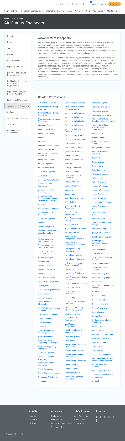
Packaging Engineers (100, 174)
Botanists (41, 223)
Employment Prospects (17, 100)
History (10, 42)
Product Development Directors (100, 207)
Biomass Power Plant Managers (46, 213)
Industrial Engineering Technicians (73, 292)
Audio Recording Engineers (48, 145)
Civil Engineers (43, 294)
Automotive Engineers (46, 160)
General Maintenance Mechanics (73, 177)
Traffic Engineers (98, 350)
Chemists (41, 274)
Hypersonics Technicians (74, 273)
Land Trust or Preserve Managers (73, 331)
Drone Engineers (44, 318)
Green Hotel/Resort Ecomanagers (72, 207)
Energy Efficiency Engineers (48, 373)
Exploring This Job (15, 67)
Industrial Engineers (72, 298)
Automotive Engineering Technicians (47, 154)
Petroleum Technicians (100, 190)
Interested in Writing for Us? (61, 423)
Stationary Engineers (100, 342)
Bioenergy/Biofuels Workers (49, 180)
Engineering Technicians (47, 377)
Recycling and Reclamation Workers (102, 258)
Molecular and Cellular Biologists (100, 142)
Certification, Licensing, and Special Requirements (17, 83)
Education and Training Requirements (16, 74)
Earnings (11, 54)
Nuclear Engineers (98, 162)
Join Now (114, 4)
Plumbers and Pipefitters (101, 202)
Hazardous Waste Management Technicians (75, 244)
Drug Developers (44, 322)
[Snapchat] (98, 420)
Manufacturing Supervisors (75, 361)
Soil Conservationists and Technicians (101, 321)
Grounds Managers (72, 224)
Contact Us (33, 420)
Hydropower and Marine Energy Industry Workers (74, 264)
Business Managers (45, 258)
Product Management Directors (100, 213)
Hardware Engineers (72, 232)
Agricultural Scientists (46, 129)
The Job (10, 48)
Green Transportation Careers (73, 219)
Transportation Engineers (101, 355)
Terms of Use (79, 423)
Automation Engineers (46, 149)
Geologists (69, 190)
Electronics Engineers (46, 353)
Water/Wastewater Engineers (99, 366)
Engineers (42, 381)
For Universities (79, 4)
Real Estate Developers (100, 253)
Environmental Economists (75, 103)
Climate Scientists (45, 298)
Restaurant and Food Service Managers (103, 287)
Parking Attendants (99, 182)
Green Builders (70, 202)
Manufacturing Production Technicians (75, 355)
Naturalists (96, 158)
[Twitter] (106, 417)
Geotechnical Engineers (74, 198)
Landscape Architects (73, 336)
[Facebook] (98, 417)
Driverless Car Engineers (47, 314)
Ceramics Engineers (45, 262)
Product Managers (99, 219)
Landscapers (70, 340)
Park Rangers (97, 178)
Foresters (68, 164)
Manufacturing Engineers (74, 350)
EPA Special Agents (72, 143)
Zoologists (96, 381)
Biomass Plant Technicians (48, 208)
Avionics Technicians (46, 168)
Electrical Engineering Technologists (46, 331)
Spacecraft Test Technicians (103, 334)
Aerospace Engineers (46, 125)
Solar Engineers (98, 330)
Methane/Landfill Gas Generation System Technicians (100, 127)
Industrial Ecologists (72, 287)
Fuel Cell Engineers (72, 172)
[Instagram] (110, 417)
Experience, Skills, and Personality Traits (16, 92)
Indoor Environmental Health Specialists (76, 278)
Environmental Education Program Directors (74, 108)
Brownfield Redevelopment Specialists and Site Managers (48, 233)
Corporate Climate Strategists (45, 303)
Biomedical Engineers (46, 219)
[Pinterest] (114, 417)
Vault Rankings (11, 11)
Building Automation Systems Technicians (46, 246)
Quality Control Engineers (101, 229)
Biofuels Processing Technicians (45, 185)
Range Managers (98, 249)
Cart (94, 4)
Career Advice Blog (81, 416)
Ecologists (42, 326)
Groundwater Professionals (75, 228)
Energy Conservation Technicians (46, 364)
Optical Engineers (98, 170)
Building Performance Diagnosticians (46, 252)
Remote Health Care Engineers (99, 268)
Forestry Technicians (73, 168)
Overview (11, 36)
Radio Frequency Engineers (102, 237)
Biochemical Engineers (47, 172)
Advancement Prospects (18, 106)
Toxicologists (97, 346)
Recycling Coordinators (100, 263)
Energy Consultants (45, 369)
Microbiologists (97, 133)
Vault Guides (98, 11)
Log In (103, 4)
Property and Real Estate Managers (101, 223)
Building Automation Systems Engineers (46, 240)
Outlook (10, 112)
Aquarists (42, 137)
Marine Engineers (71, 369)
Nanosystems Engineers (101, 148)
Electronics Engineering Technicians (47, 348)
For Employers (63, 4)
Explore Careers (18, 18)
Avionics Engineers (45, 164)
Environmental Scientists (74, 135)
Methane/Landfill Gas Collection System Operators (103, 120)
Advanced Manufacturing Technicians (48, 114)
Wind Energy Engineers (100, 371)
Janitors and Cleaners (73, 314)
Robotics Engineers (99, 296)
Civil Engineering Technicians (49, 290)
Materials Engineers (72, 373)
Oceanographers (98, 166)
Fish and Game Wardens (74, 151)
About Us (32, 416)
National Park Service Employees (100, 153)
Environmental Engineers (74, 113)
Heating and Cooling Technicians (72, 250)
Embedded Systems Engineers (46, 358)
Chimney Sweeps (45, 286)
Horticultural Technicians (74, 259)
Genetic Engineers (72, 182)
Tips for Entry (13, 124)
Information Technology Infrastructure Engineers (74, 309)
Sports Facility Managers (101, 338)
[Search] (120, 11)
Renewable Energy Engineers (103, 278)
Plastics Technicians (99, 198)
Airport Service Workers (47, 133)
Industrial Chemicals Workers (76, 283)
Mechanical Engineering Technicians (74, 378)
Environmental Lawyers (74, 117)
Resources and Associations (13, 131)
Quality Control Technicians (102, 233)
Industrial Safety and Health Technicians (75, 302)
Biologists (42, 204)
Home (6, 18)
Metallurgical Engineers (100, 111)
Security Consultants (100, 308)
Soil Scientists (97, 326)
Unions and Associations (17, 118)
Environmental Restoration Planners (75, 130)
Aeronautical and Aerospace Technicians (49, 120)
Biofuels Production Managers (45, 191)
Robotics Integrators (99, 300)
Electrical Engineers (45, 337)
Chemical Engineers (45, 266)
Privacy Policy (79, 420)
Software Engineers (99, 316)
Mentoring (112, 11)
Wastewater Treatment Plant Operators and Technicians (103, 359)
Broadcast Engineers (46, 227)
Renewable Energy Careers (102, 274)
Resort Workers (97, 282)
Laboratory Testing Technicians (72, 319)
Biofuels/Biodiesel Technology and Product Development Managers (47, 198)
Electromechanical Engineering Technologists (48, 341)
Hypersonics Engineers (73, 269)
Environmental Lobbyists (74, 121)
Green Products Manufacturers (71, 213)
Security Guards (98, 312)
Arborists (41, 141)
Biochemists (43, 176)
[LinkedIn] (102, 417)
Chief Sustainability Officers (48, 282)
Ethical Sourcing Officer (74, 147)
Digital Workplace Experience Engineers (49, 309)
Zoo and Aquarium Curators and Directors (102, 376)
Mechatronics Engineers (101, 107)
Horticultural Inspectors (74, 255)
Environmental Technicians (75, 139)
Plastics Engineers (99, 194)
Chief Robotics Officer (46, 278)
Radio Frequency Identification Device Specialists (99, 243)
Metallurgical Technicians (101, 115)
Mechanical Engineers (100, 103)
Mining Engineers (98, 137)
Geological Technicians (73, 186)
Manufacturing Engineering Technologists (75, 345)
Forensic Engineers (72, 155)
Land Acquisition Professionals (71, 325)
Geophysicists (70, 194)
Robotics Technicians (100, 304)
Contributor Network (59, 427)
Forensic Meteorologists (74, 160)
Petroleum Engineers (100, 186)
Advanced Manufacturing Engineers (48, 108)
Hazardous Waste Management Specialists (74, 238)
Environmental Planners (74, 125)
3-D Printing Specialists (47, 103)
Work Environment (15, 60)
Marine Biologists (71, 365)
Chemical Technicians (46, 270)
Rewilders (95, 292)
